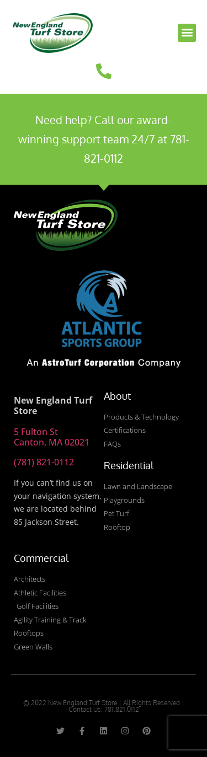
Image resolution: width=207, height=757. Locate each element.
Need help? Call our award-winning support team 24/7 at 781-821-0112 (103, 138)
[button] (187, 33)
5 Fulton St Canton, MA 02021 (51, 437)
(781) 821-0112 (44, 462)
